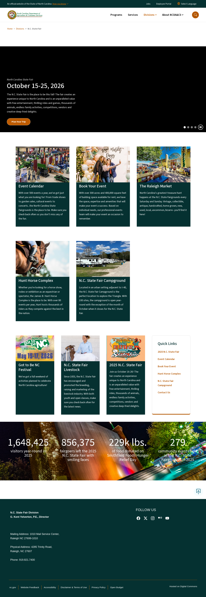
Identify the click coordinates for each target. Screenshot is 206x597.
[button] (195, 14)
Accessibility (50, 587)
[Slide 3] (195, 127)
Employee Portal (163, 3)
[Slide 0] (185, 127)
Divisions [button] (149, 15)
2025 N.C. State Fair (168, 352)
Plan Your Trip (19, 121)
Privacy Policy (98, 587)
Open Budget (116, 587)
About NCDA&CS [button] (171, 15)
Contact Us (164, 392)
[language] (188, 4)
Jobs (148, 3)
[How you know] (60, 4)
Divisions (20, 28)
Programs (116, 15)
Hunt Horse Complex (169, 374)
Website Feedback (30, 587)
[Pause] (200, 127)
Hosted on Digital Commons (183, 586)
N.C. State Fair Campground (165, 383)
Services (133, 15)
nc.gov (12, 587)
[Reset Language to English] (178, 4)
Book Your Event (167, 366)
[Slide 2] (192, 127)
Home (10, 28)
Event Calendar (166, 359)
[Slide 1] (188, 127)
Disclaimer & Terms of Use (74, 587)
